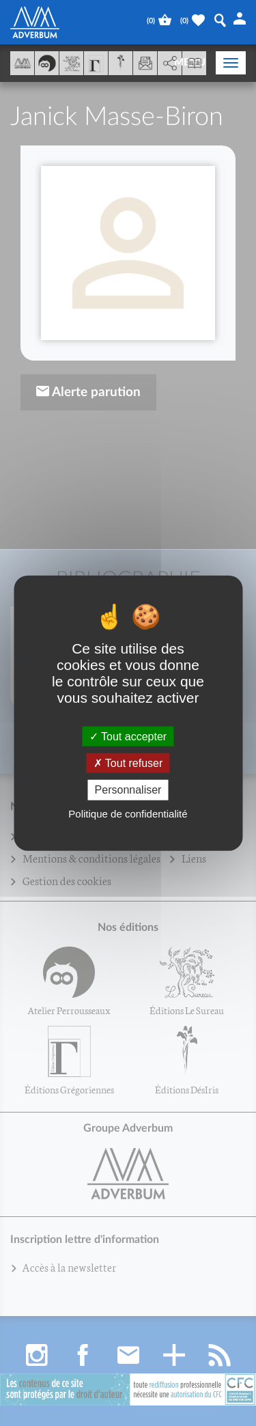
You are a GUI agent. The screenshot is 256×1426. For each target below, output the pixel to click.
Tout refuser (128, 763)
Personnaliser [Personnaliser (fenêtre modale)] (128, 790)
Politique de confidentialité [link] (127, 813)
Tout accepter (128, 736)
